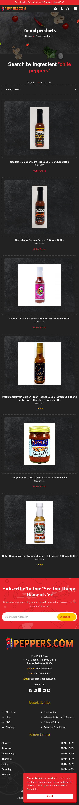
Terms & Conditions (54, 727)
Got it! (50, 796)
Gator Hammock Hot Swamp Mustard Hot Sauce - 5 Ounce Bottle (39, 555)
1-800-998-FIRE (44, 668)
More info (32, 789)
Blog (8, 717)
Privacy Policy (51, 722)
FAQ (8, 722)
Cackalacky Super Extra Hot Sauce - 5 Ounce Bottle (39, 161)
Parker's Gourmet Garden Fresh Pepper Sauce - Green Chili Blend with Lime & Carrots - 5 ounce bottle (39, 398)
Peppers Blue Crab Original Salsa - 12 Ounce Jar (39, 477)
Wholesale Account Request (59, 717)
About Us (10, 712)
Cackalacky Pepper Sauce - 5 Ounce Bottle (39, 240)
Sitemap (10, 727)
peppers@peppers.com (43, 678)
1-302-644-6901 (42, 673)
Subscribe (67, 616)
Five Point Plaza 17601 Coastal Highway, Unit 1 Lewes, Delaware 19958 (40, 660)
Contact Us (50, 712)
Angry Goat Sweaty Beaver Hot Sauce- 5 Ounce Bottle (39, 318)
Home (28, 36)
